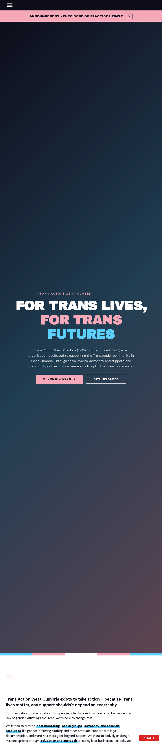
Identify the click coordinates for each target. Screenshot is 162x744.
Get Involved (106, 379)
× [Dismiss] (129, 16)
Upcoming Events (59, 378)
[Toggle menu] (10, 5)
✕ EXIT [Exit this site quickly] (149, 737)
